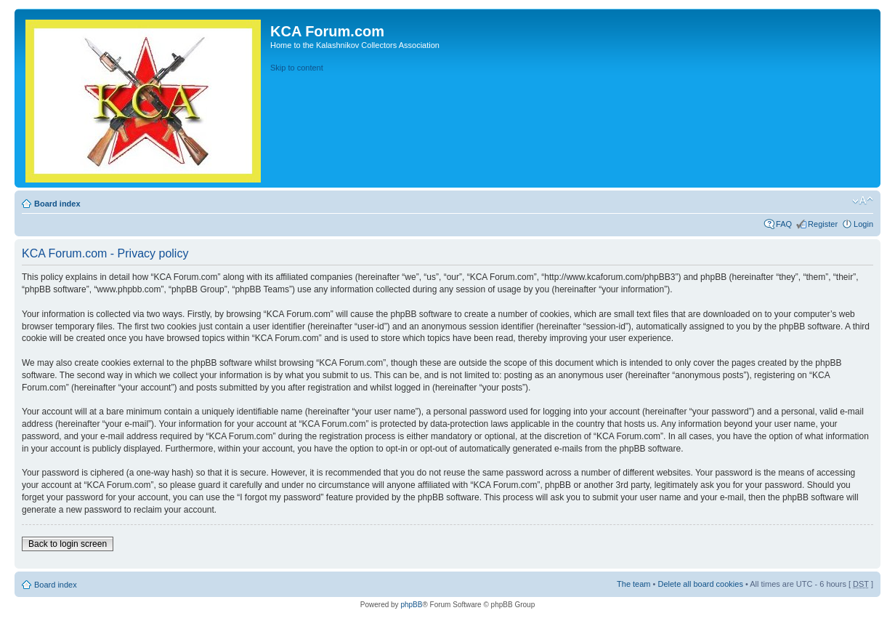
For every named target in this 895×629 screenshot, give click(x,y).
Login (863, 224)
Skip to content (296, 67)
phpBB (411, 605)
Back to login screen (67, 544)
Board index (57, 203)
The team (633, 584)
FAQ (784, 224)
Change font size (862, 200)
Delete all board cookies (699, 584)
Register (823, 224)
